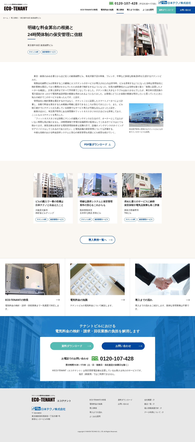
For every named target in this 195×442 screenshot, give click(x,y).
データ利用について (153, 412)
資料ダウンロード (166, 10)
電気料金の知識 (107, 10)
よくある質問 (148, 10)
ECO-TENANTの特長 (89, 10)
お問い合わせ (185, 10)
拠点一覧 (149, 404)
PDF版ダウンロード (97, 144)
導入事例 (120, 10)
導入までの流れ (133, 10)
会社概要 (149, 400)
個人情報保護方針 (152, 408)
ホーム (5, 18)
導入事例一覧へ (100, 240)
